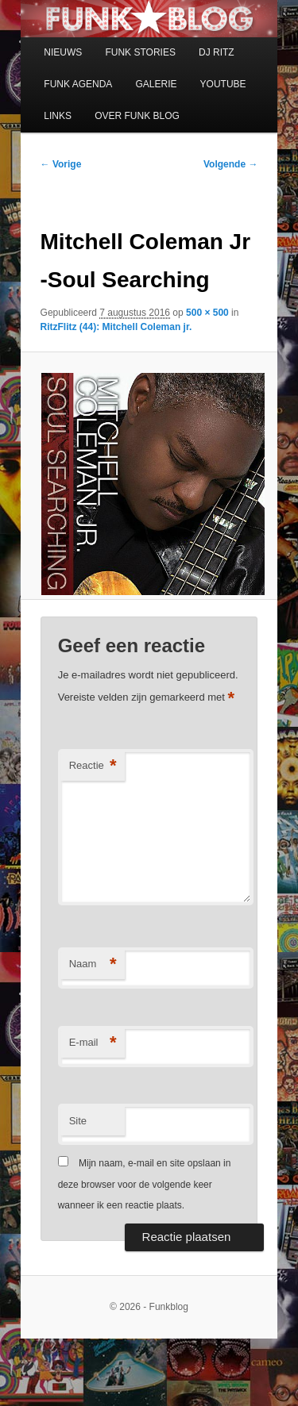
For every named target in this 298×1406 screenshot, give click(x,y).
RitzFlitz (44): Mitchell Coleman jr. (116, 326)
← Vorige (61, 164)
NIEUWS (63, 52)
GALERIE (155, 84)
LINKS (58, 115)
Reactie (93, 766)
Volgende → (230, 164)
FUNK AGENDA (78, 84)
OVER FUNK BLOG (137, 115)
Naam (93, 964)
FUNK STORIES (140, 52)
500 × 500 (207, 312)
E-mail (93, 1042)
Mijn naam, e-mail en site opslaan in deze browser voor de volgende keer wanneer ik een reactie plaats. (144, 1184)
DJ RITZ (216, 52)
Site (78, 1121)
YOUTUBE (223, 84)
